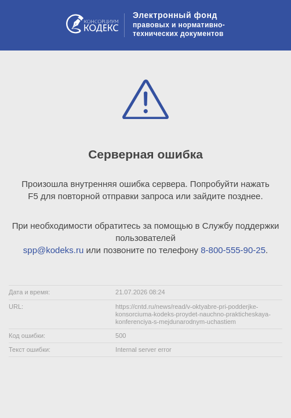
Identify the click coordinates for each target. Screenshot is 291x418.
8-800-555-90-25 (233, 250)
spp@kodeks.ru (53, 250)
